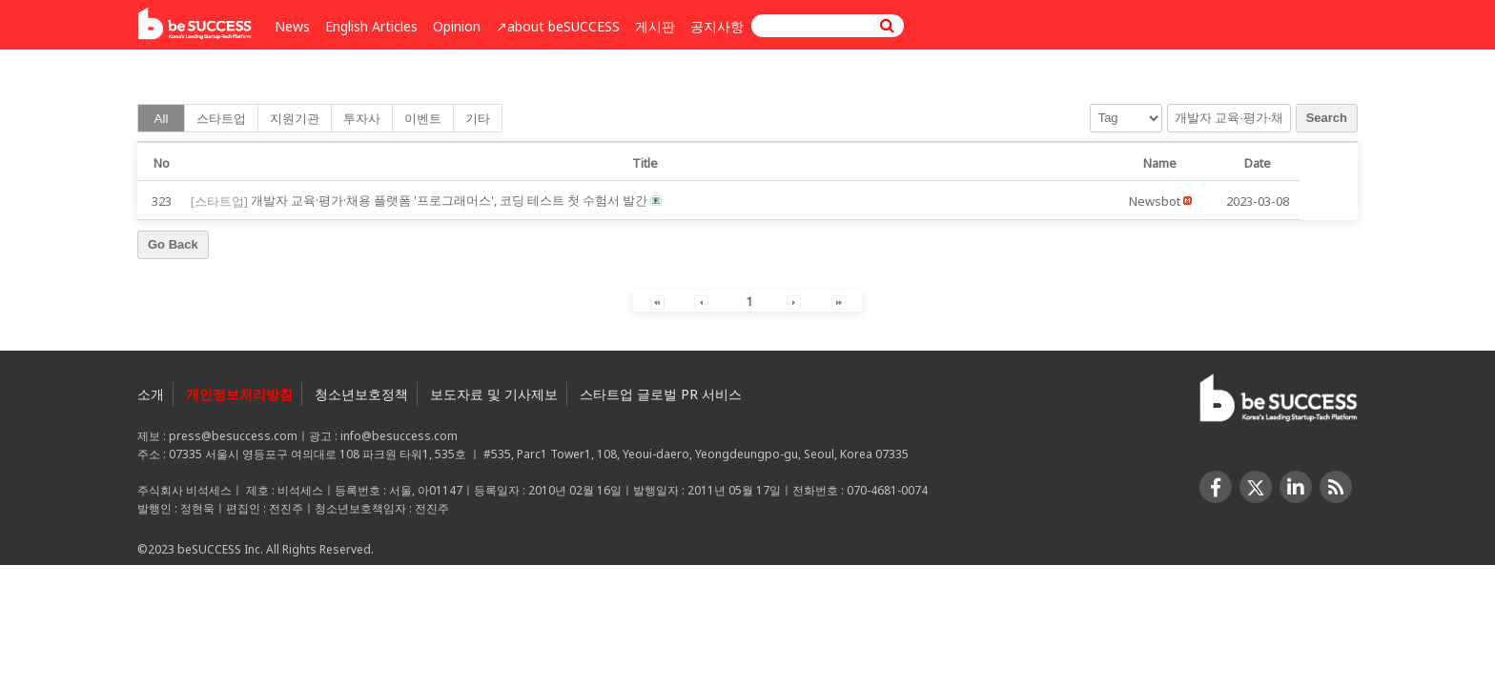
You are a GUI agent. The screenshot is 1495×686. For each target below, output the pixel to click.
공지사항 (717, 26)
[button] (1154, 200)
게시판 (655, 26)
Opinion (457, 26)
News (292, 26)
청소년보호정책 (361, 394)
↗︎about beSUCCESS (558, 26)
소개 (150, 394)
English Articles (371, 26)
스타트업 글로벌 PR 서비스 (661, 394)
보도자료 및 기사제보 (494, 394)
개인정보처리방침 (239, 394)
